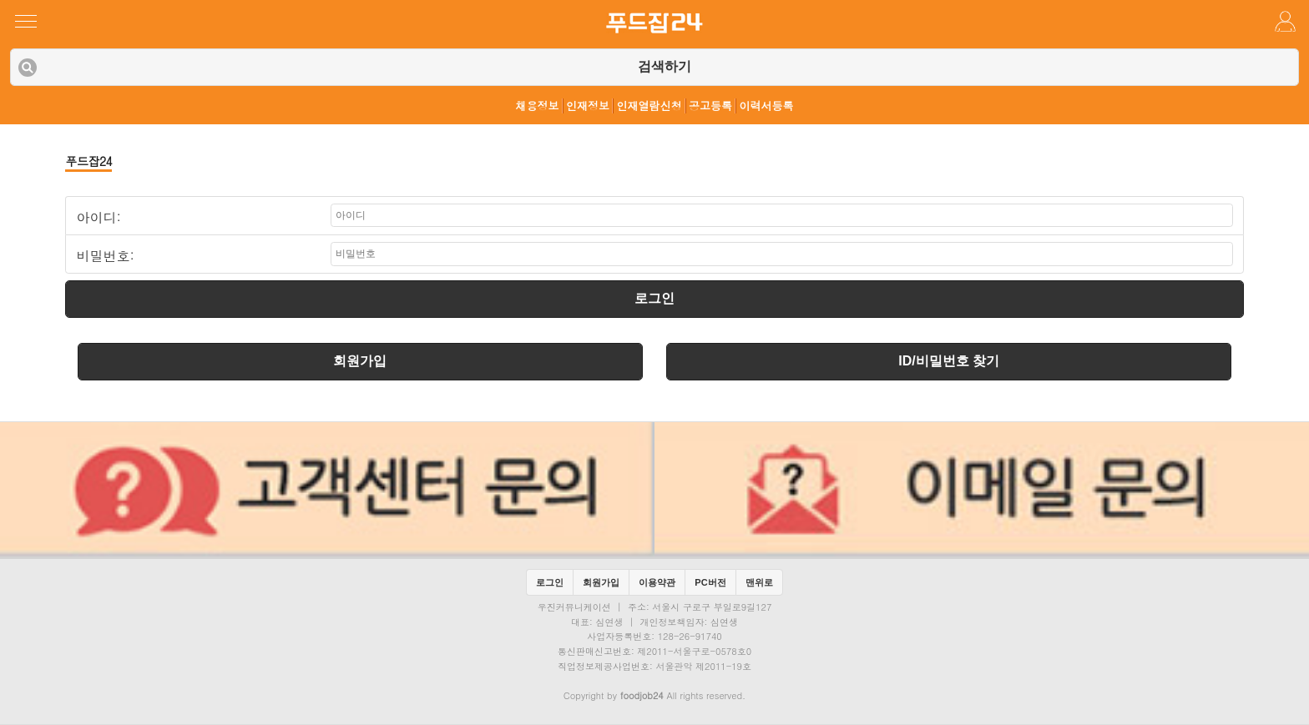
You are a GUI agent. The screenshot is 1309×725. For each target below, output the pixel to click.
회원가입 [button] (601, 582)
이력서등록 (767, 105)
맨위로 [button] (759, 582)
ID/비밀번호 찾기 (948, 361)
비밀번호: (105, 256)
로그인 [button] (550, 582)
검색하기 (664, 66)
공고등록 (710, 105)
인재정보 (587, 105)
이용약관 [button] (657, 582)
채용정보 (537, 105)
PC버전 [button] (710, 582)
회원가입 (360, 361)
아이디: (98, 217)
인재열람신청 (649, 105)
